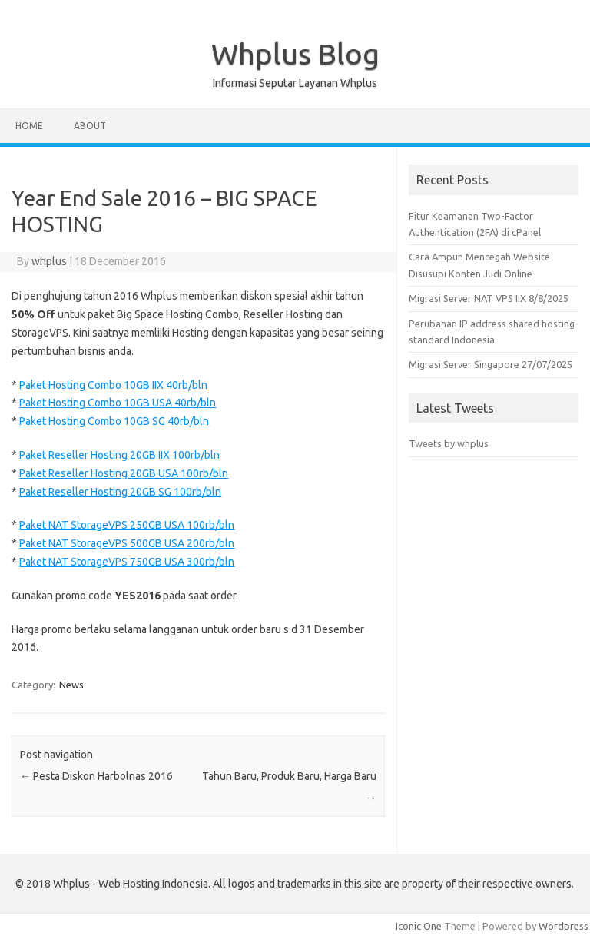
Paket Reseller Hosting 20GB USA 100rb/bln (123, 473)
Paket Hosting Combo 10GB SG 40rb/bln (114, 421)
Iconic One (419, 926)
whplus (49, 261)
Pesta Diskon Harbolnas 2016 (96, 776)
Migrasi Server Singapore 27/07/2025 (490, 364)
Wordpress (563, 926)
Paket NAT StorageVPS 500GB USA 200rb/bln (126, 543)
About (90, 126)
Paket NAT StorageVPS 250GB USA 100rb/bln (126, 525)
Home (29, 126)
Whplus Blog (295, 54)
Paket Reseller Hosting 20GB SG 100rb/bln (120, 492)
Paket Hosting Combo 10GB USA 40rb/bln (117, 403)
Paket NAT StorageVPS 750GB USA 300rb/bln (126, 562)
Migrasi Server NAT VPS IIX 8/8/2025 (488, 298)
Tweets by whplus (449, 443)
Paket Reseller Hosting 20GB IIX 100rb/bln (119, 455)
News (71, 684)
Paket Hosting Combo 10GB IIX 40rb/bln (113, 385)
